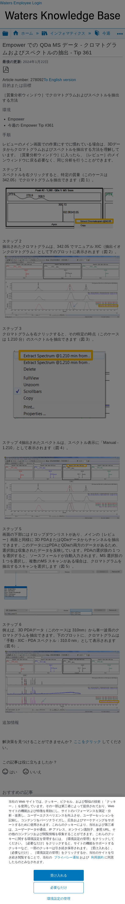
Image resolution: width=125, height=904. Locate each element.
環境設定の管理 (59, 898)
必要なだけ (58, 887)
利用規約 (97, 857)
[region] (62, 850)
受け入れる (58, 875)
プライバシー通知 (66, 857)
